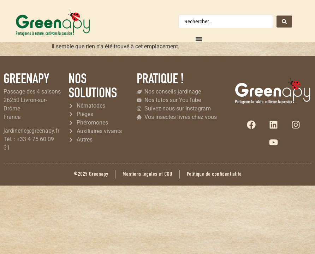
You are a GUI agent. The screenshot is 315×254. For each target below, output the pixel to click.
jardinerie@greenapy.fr (31, 130)
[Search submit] (284, 22)
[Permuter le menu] (198, 38)
